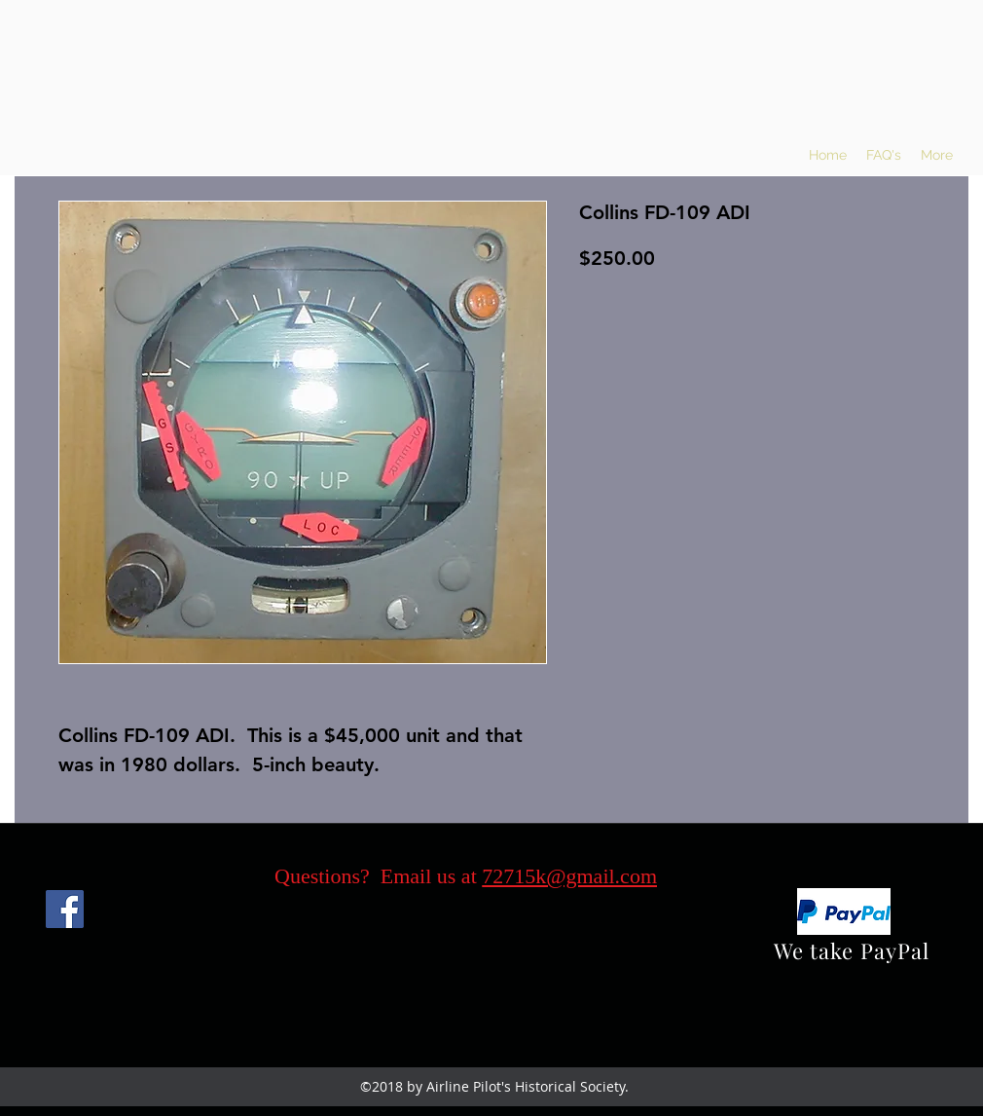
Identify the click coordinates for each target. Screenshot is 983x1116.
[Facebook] (65, 909)
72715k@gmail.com (569, 876)
